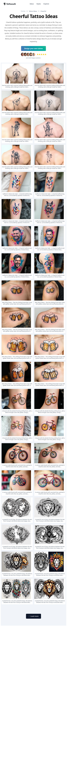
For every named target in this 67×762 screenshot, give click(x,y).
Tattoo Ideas (33, 11)
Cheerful (43, 11)
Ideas (32, 4)
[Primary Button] (33, 616)
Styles (38, 4)
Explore (46, 4)
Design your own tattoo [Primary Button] (33, 48)
